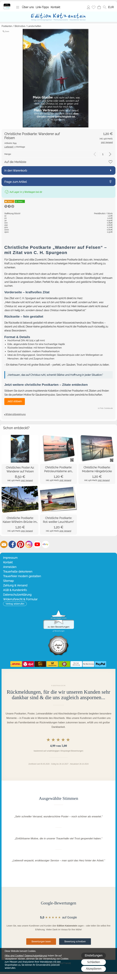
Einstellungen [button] (93, 955)
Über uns (28, 7)
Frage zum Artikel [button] (15, 181)
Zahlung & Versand (15, 585)
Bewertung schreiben (75, 941)
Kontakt (55, 7)
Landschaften (34, 26)
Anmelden (88, 7)
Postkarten (7, 26)
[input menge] (102, 154)
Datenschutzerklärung (17, 594)
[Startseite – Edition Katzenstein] (7, 4)
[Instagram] (29, 544)
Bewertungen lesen (41, 941)
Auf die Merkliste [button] (15, 162)
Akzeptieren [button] (93, 968)
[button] (17, 7)
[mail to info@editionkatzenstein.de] (4, 544)
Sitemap (8, 580)
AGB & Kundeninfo (15, 590)
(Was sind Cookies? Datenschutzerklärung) (26, 955)
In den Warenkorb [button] (15, 170)
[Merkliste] (94, 7)
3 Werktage (14, 147)
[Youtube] (37, 544)
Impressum (10, 557)
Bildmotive (20, 26)
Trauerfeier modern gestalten (22, 576)
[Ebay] (45, 544)
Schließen (93, 962)
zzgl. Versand (27, 480)
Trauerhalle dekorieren (17, 571)
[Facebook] (12, 544)
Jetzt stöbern (14, 401)
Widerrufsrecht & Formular (20, 599)
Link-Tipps (42, 7)
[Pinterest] (20, 544)
